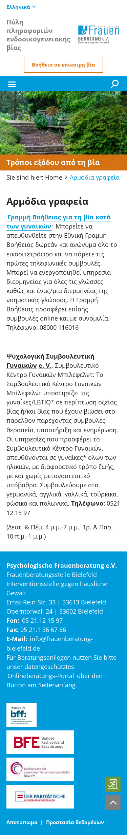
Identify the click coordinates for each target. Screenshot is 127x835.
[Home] (99, 34)
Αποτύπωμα (22, 822)
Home (53, 177)
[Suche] (116, 83)
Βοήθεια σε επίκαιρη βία (63, 64)
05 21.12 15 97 (42, 620)
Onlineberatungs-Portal (40, 676)
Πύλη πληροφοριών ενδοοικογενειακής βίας (38, 35)
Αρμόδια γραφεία (95, 177)
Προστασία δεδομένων (75, 822)
